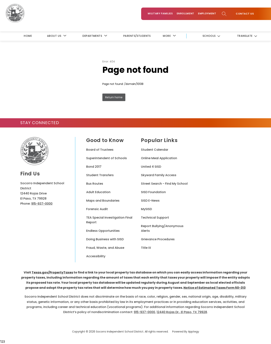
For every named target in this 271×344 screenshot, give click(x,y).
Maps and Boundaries (103, 200)
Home (28, 36)
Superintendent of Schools (106, 158)
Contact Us (245, 13)
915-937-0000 (42, 203)
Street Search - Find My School (164, 183)
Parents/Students (137, 36)
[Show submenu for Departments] (92, 36)
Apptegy (193, 331)
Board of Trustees (99, 149)
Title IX (146, 248)
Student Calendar (154, 149)
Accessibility (95, 256)
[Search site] (224, 14)
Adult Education (98, 192)
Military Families (160, 13)
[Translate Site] (246, 36)
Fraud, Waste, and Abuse (105, 248)
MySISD (146, 209)
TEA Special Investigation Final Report (109, 219)
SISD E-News (150, 200)
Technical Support (155, 217)
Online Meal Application (159, 158)
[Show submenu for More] (167, 36)
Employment (207, 13)
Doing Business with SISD (105, 239)
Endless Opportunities (103, 231)
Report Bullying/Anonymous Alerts (162, 228)
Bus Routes (94, 183)
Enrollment (185, 13)
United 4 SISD (151, 166)
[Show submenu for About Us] (54, 36)
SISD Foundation (153, 192)
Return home (114, 97)
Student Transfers (100, 175)
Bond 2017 (93, 166)
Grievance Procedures (158, 239)
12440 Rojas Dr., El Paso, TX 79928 (182, 312)
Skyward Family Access (158, 175)
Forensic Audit (97, 209)
